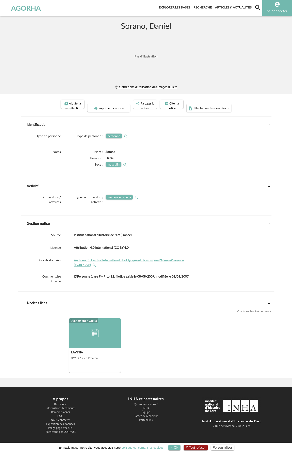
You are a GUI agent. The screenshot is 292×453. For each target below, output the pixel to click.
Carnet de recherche (146, 412)
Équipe (146, 408)
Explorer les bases (175, 6)
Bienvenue (60, 400)
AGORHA (23, 8)
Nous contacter (60, 416)
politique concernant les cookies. (142, 447)
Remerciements (60, 408)
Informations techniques (60, 404)
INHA (146, 404)
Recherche (203, 6)
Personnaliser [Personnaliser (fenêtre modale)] (222, 447)
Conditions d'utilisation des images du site (146, 87)
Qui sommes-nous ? (146, 400)
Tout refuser (196, 447)
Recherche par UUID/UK (60, 428)
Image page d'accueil (60, 424)
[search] (257, 7)
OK (174, 447)
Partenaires (146, 416)
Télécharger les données (236, 104)
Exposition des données (60, 420)
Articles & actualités (234, 6)
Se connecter (277, 11)
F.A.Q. (60, 412)
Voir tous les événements (254, 306)
